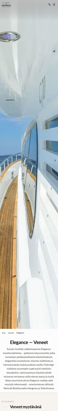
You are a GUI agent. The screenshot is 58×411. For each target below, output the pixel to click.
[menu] (6, 4)
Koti (3, 333)
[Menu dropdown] (54, 5)
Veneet (11, 333)
